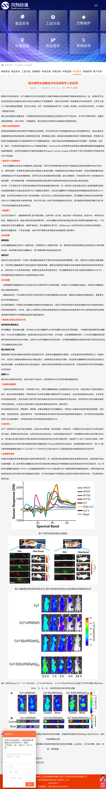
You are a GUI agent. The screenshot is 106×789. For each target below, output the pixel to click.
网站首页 (7, 65)
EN (96, 5)
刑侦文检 (46, 71)
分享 (68, 88)
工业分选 (26, 71)
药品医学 (77, 71)
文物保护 (36, 71)
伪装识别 (56, 71)
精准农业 (5, 71)
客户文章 (97, 71)
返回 (75, 88)
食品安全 (15, 71)
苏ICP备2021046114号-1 (58, 787)
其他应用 (87, 71)
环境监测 (66, 71)
